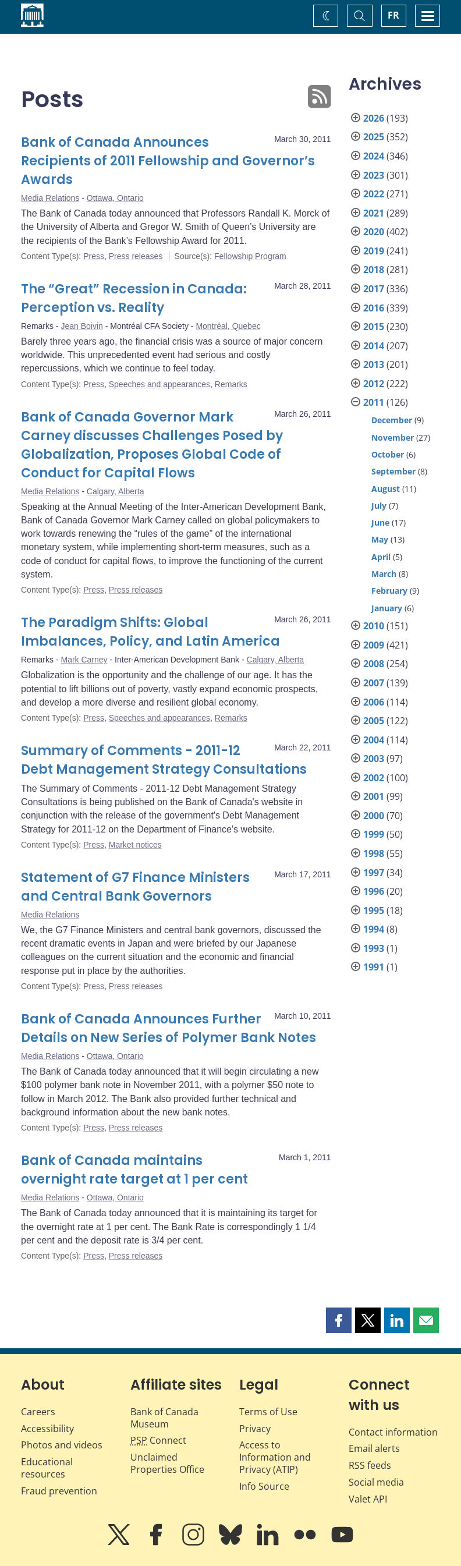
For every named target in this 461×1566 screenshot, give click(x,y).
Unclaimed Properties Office (167, 1463)
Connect (158, 1440)
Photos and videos (61, 1445)
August (385, 488)
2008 (373, 663)
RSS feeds (370, 1465)
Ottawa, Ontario (115, 198)
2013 (373, 364)
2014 (373, 345)
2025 (373, 136)
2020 (373, 231)
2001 (373, 796)
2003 (373, 758)
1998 (373, 853)
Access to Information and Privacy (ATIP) (275, 1457)
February (389, 590)
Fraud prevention (59, 1490)
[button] (339, 1320)
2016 (373, 308)
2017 (373, 288)
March (383, 573)
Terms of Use (268, 1411)
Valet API (368, 1499)
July (378, 505)
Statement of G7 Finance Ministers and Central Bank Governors (135, 887)
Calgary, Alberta (115, 491)
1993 (373, 948)
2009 (373, 645)
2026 (373, 118)
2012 (373, 383)
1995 (373, 910)
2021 (373, 213)
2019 (373, 251)
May (379, 539)
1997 (373, 872)
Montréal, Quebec (228, 326)
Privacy (255, 1428)
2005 (373, 720)
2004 (373, 740)
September (393, 471)
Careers (38, 1411)
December (391, 420)
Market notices (135, 844)
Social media (376, 1482)
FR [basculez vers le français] (393, 15)
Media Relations (50, 198)
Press (93, 256)
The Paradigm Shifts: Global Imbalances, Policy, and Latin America (150, 632)
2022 (373, 193)
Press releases (136, 256)
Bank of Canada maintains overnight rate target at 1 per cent (134, 1170)
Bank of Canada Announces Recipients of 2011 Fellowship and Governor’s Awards (168, 161)
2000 (373, 815)
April (381, 556)
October (387, 454)
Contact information (393, 1432)
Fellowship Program (250, 256)
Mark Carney (84, 659)
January (386, 608)
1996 (373, 891)
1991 (373, 967)
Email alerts (374, 1448)
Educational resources (47, 1467)
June (380, 522)
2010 (373, 625)
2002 (373, 777)
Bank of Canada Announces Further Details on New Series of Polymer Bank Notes (168, 1028)
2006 (373, 702)
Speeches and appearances (159, 384)
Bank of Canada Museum (164, 1417)
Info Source (264, 1486)
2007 (373, 682)
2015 (373, 326)
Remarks (231, 384)
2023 (373, 175)
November (392, 437)
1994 (373, 929)
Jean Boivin (81, 326)
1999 (373, 834)
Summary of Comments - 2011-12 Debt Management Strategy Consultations (164, 760)
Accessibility (47, 1428)
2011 (373, 402)
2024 (373, 156)
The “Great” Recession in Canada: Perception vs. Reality (134, 298)
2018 (373, 269)
